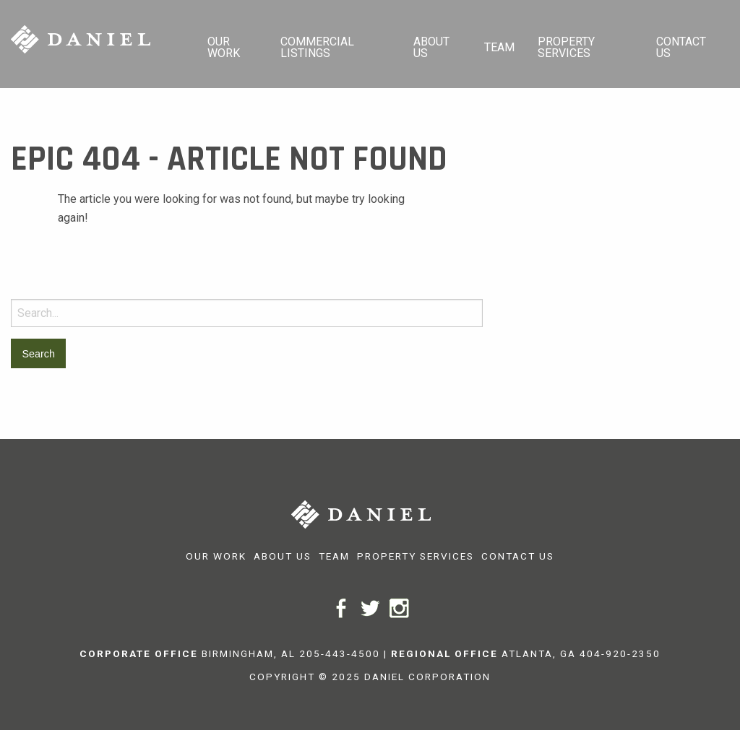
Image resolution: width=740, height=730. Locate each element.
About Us (431, 47)
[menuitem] (232, 44)
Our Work (223, 47)
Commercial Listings (317, 47)
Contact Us (681, 47)
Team (499, 47)
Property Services (566, 47)
